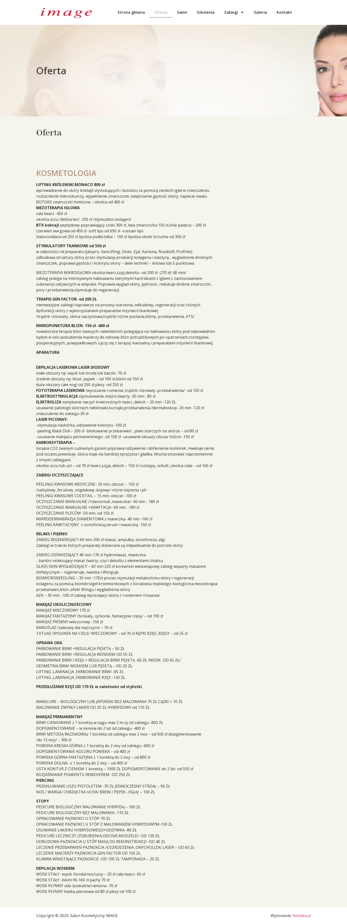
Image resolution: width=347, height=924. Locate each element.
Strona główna (131, 12)
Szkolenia (205, 12)
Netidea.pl (302, 915)
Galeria (260, 12)
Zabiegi (234, 12)
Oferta (160, 12)
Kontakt (284, 12)
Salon (182, 12)
